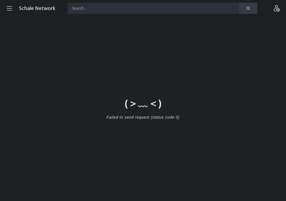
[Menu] (9, 8)
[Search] (248, 8)
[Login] (276, 8)
